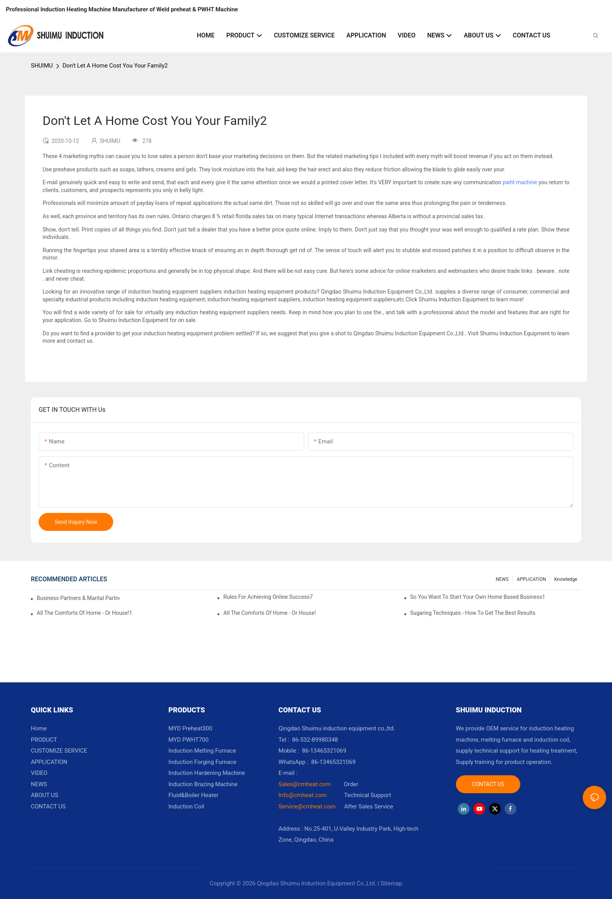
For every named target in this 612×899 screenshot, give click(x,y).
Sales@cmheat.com (305, 784)
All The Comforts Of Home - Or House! (269, 613)
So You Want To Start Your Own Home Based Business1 (477, 597)
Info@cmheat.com (303, 795)
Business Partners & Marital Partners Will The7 (78, 598)
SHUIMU (42, 65)
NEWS (502, 579)
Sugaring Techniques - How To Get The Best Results (473, 613)
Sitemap (391, 883)
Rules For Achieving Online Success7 (268, 597)
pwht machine (520, 182)
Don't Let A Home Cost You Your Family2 (115, 65)
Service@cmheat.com (307, 806)
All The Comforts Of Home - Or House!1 (84, 613)
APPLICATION (531, 579)
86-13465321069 (333, 761)
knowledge (565, 579)
